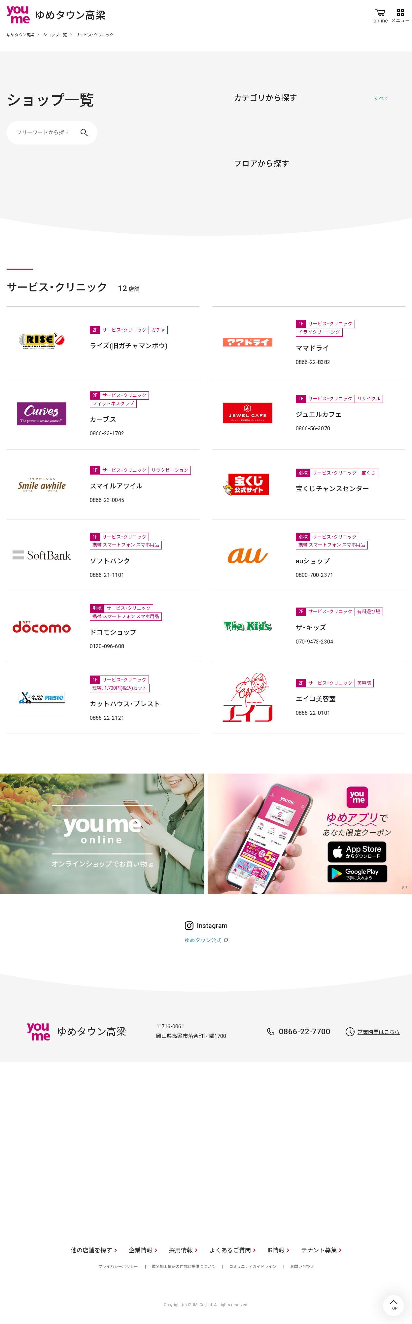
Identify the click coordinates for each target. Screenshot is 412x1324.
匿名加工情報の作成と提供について (183, 1266)
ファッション (250, 129)
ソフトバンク (110, 561)
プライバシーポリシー (118, 1266)
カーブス (103, 419)
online (381, 14)
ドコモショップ (113, 632)
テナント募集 (319, 1250)
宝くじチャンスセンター (332, 489)
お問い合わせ (302, 1266)
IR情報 (276, 1250)
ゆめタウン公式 (203, 940)
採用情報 (181, 1250)
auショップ (313, 561)
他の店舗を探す (91, 1250)
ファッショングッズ (283, 129)
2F (270, 194)
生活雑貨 (316, 129)
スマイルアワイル (116, 486)
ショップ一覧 (55, 35)
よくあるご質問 (230, 1250)
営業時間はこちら (379, 1032)
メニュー (400, 14)
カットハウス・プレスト (125, 704)
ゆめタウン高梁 (20, 35)
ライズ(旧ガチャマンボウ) (129, 346)
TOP (393, 1305)
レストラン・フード (349, 129)
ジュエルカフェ (319, 414)
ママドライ (312, 348)
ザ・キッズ (311, 628)
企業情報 (141, 1250)
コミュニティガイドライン (252, 1266)
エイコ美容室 (316, 699)
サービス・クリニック (382, 129)
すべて (381, 98)
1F (242, 194)
